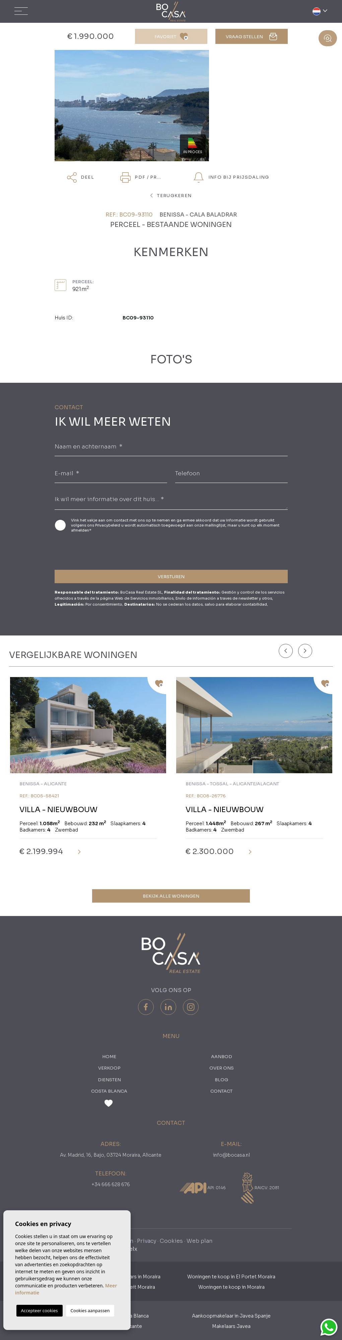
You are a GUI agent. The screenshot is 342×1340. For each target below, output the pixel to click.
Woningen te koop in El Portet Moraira (231, 1277)
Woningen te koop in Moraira (231, 1287)
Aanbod (221, 1056)
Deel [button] (80, 177)
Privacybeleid (108, 525)
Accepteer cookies (39, 1310)
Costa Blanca (109, 1091)
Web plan (199, 1240)
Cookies (171, 1240)
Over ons (221, 1068)
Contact (221, 1091)
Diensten (109, 1080)
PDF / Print (143, 177)
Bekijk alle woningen (171, 896)
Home (109, 1056)
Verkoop (109, 1068)
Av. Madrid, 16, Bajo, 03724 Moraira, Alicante (110, 1155)
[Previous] (286, 651)
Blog (221, 1080)
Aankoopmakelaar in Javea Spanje (231, 1316)
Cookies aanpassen (90, 1310)
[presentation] (90, 550)
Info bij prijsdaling (231, 177)
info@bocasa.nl (231, 1155)
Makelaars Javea (231, 1326)
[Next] (305, 651)
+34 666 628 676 (110, 1184)
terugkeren (171, 195)
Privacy (146, 1240)
